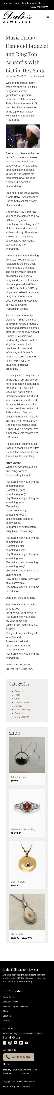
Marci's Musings (22, 709)
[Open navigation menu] (47, 17)
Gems (17, 698)
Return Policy (9, 1086)
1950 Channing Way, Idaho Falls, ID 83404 (22, 1033)
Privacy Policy (23, 1086)
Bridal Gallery (9, 997)
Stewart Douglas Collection (15, 1006)
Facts (17, 695)
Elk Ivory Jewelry (10, 1002)
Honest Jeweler (22, 702)
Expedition (19, 691)
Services (18, 713)
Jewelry (18, 706)
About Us (7, 1011)
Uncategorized (36, 76)
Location (7, 1016)
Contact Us (8, 1020)
